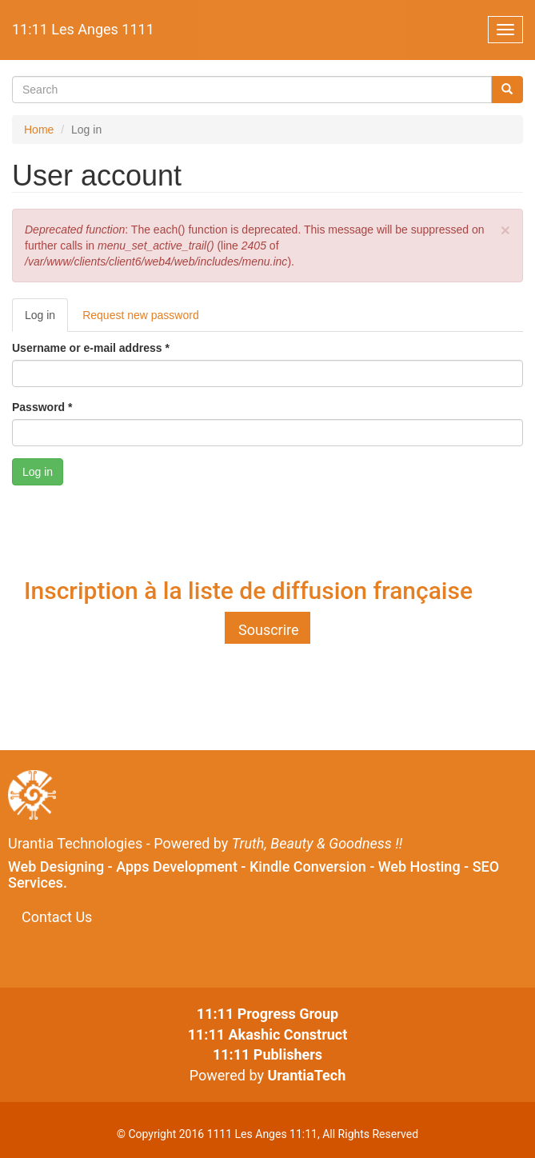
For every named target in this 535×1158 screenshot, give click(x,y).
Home (39, 129)
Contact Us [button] (57, 916)
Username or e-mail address (91, 347)
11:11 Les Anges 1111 (83, 29)
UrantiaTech (306, 1075)
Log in (46, 319)
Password (42, 407)
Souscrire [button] (268, 629)
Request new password (140, 315)
